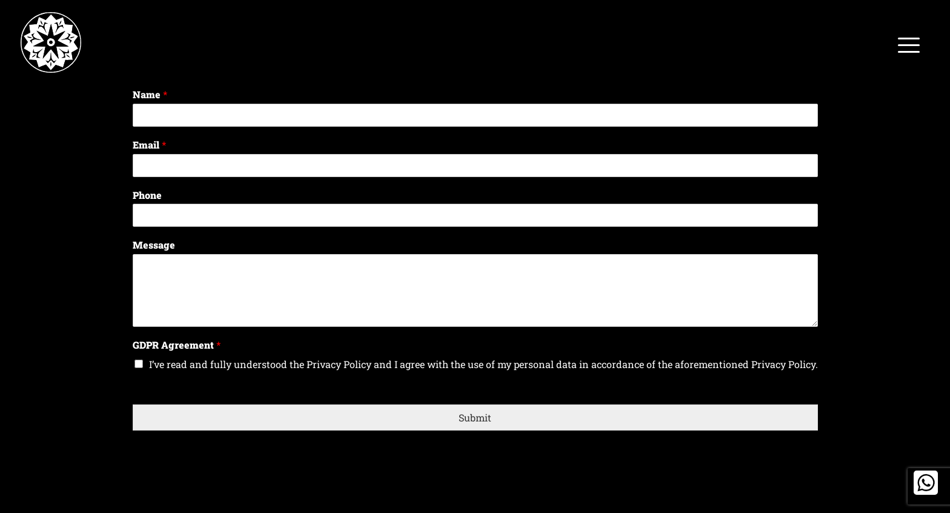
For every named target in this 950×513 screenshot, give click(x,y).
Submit (475, 417)
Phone (147, 195)
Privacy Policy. (784, 364)
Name (150, 95)
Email (149, 145)
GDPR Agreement (177, 345)
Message (154, 245)
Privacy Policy (339, 364)
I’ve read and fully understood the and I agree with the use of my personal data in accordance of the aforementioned (483, 364)
